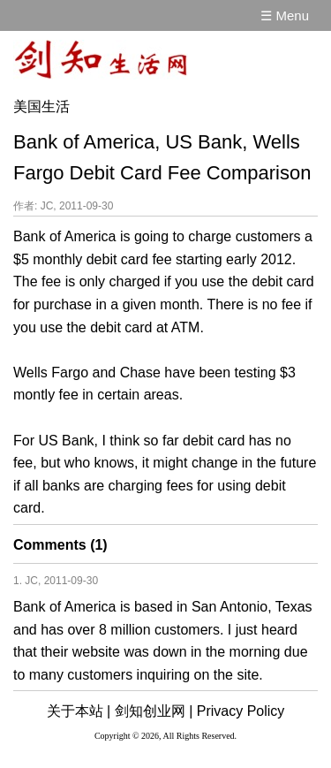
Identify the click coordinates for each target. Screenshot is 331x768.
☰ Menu (284, 15)
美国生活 (41, 106)
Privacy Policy (241, 711)
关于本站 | (79, 711)
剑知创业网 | (154, 711)
